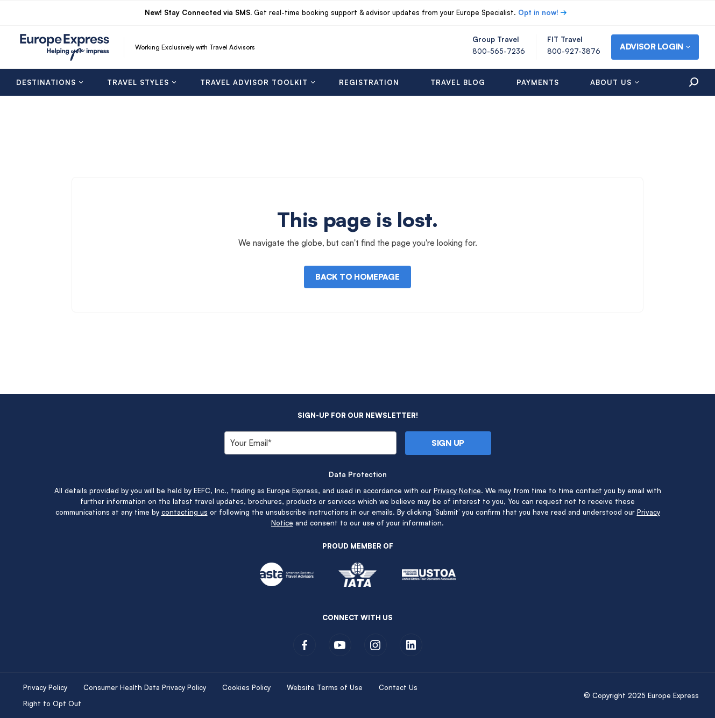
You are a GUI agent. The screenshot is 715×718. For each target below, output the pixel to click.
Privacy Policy (45, 687)
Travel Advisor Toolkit (254, 82)
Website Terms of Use (325, 687)
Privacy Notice (457, 490)
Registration (369, 82)
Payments (537, 82)
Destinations (46, 82)
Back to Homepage (357, 277)
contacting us (184, 512)
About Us (611, 82)
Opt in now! (538, 12)
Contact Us (398, 687)
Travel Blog (457, 82)
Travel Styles (138, 82)
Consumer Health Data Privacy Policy (144, 687)
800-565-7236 (498, 51)
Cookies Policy (246, 687)
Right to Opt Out (52, 703)
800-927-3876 (573, 51)
